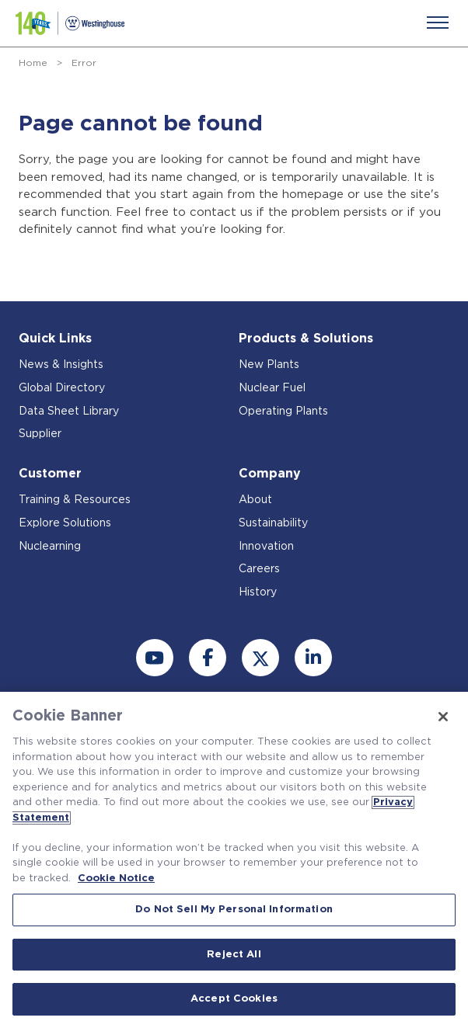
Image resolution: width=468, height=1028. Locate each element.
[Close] (443, 717)
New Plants (269, 364)
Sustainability (273, 523)
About (255, 500)
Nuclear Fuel (272, 388)
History (258, 592)
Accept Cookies (234, 999)
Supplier (40, 434)
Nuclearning (50, 546)
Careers (259, 569)
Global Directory (62, 388)
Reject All (233, 955)
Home (33, 63)
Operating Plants (283, 411)
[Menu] (437, 22)
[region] (234, 860)
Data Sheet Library (69, 411)
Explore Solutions (65, 523)
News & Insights (61, 364)
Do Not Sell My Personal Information (234, 910)
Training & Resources (75, 500)
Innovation (266, 546)
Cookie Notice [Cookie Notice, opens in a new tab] (116, 878)
